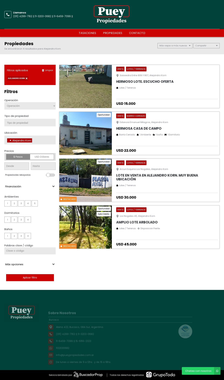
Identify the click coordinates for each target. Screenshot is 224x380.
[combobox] (30, 122)
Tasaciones (87, 33)
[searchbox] (31, 122)
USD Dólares (42, 157)
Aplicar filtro (30, 277)
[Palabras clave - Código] (30, 250)
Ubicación (10, 133)
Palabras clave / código (18, 245)
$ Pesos (18, 157)
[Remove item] (10, 140)
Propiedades (112, 33)
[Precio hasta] (43, 166)
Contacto (137, 33)
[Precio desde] (16, 166)
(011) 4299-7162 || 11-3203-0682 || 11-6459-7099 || (43, 16)
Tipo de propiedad (16, 116)
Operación (11, 100)
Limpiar (47, 70)
